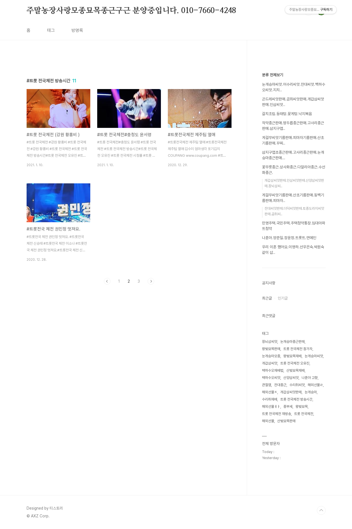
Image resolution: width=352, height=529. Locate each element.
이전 (107, 281)
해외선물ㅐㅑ (271, 406)
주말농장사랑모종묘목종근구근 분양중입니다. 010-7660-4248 (131, 11)
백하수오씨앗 (271, 378)
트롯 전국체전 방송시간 (296, 399)
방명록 (77, 30)
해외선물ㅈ (269, 392)
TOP (321, 510)
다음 (151, 281)
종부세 (287, 406)
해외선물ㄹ (315, 385)
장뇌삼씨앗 (269, 342)
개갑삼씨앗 (269, 363)
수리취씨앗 (297, 385)
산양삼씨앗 (291, 378)
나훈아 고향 (310, 378)
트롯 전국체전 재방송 (276, 414)
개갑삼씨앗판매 (291, 392)
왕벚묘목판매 (271, 349)
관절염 (266, 385)
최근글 (267, 298)
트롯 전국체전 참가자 (297, 349)
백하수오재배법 (272, 370)
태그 (51, 30)
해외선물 (268, 421)
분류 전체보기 (272, 75)
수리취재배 (269, 399)
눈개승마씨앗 (314, 356)
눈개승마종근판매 (292, 342)
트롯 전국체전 (303, 414)
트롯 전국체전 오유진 (294, 363)
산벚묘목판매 (286, 421)
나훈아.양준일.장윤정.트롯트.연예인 (289, 238)
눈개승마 (311, 392)
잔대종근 (280, 385)
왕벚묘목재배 (292, 356)
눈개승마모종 (271, 356)
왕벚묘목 (302, 406)
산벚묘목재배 (295, 370)
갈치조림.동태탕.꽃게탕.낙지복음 (287, 114)
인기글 (283, 298)
